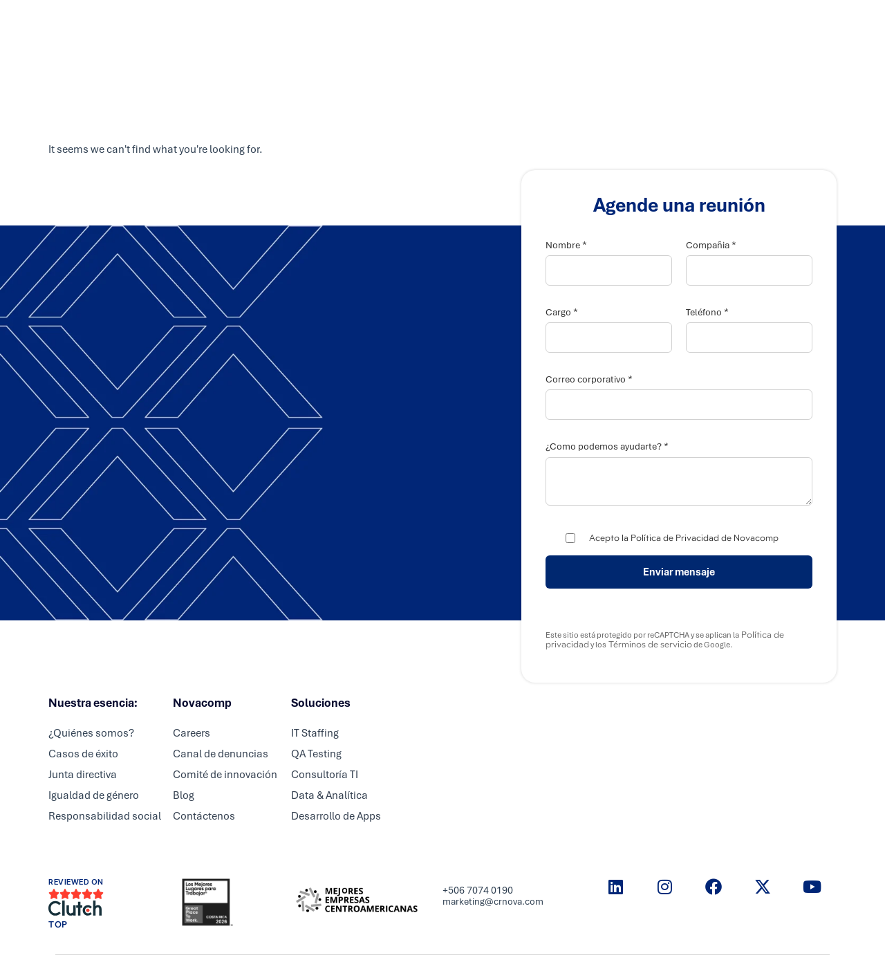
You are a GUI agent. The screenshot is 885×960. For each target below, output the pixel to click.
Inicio (309, 24)
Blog (183, 795)
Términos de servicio (649, 644)
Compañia (711, 245)
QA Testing (316, 754)
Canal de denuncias (220, 754)
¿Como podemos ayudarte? (607, 446)
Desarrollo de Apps (336, 816)
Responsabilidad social (104, 816)
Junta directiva (82, 775)
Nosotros (551, 24)
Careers (489, 24)
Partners (429, 24)
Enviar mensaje (679, 572)
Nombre (566, 245)
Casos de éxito (83, 754)
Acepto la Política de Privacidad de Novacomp (684, 538)
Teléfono (707, 312)
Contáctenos (204, 816)
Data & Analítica (329, 795)
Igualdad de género (93, 795)
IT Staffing (315, 733)
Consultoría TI (324, 775)
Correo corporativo (589, 379)
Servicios (365, 24)
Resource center (632, 24)
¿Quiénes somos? (91, 733)
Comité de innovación (225, 775)
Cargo (562, 312)
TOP (58, 924)
